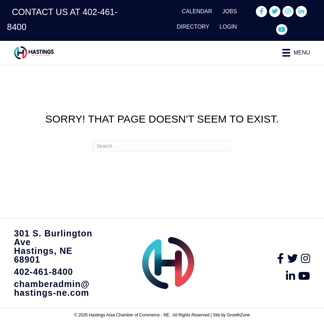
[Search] (162, 146)
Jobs (229, 11)
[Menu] (296, 53)
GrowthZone (238, 315)
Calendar (197, 11)
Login (228, 27)
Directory (193, 27)
